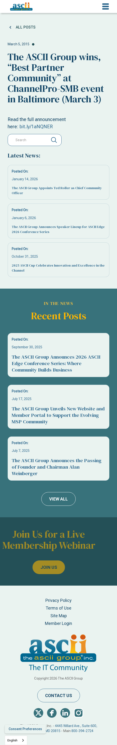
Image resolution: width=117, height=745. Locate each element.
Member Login (58, 623)
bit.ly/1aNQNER (36, 126)
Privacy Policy (58, 600)
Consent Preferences (25, 729)
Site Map (58, 615)
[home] (20, 6)
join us (36, 567)
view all (58, 498)
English (12, 740)
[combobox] (16, 740)
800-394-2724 (82, 731)
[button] (105, 6)
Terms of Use (58, 608)
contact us (58, 695)
